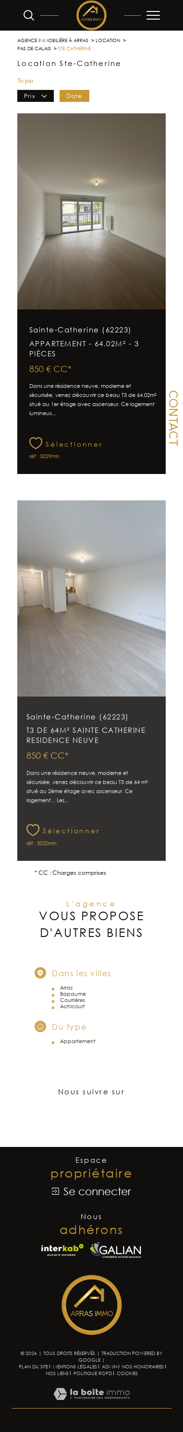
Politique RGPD (92, 1373)
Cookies (127, 1373)
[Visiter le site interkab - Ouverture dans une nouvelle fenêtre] (62, 1250)
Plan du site (33, 1366)
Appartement (78, 1054)
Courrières (72, 1013)
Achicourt (72, 1019)
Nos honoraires (143, 1366)
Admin (109, 1366)
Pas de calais (34, 48)
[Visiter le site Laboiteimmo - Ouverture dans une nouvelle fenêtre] (91, 1403)
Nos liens (57, 1373)
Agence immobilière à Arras (52, 40)
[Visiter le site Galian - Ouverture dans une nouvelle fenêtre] (115, 1250)
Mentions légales (75, 1366)
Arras (66, 1000)
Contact (172, 418)
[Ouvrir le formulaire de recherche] (29, 15)
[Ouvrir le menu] (153, 15)
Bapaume (73, 1006)
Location (108, 40)
